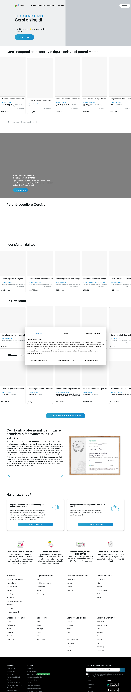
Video (98, 643)
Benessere (42, 618)
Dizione (99, 587)
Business (11, 575)
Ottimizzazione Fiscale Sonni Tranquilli (43, 279)
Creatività (100, 632)
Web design (101, 647)
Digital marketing (45, 575)
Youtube (89, 688)
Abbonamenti (11, 671)
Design (99, 636)
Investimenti (71, 579)
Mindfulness (11, 636)
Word (68, 636)
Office (69, 629)
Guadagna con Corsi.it (34, 677)
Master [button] (60, 6)
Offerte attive (11, 674)
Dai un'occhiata (20, 190)
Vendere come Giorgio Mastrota (95, 99)
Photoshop (100, 650)
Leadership (10, 597)
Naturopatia (41, 639)
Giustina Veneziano (62, 392)
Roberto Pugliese (117, 392)
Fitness (39, 625)
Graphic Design (102, 625)
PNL (98, 583)
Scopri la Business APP (95, 524)
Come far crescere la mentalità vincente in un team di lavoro (24, 99)
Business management (14, 601)
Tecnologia (70, 643)
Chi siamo (30, 668)
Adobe (69, 647)
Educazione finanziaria (78, 575)
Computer (70, 625)
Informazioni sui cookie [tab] (93, 333)
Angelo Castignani (117, 282)
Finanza (69, 583)
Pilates (39, 632)
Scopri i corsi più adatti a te (65, 415)
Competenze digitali (76, 618)
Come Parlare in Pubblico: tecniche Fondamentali (20, 335)
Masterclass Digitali (13, 677)
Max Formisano (7, 338)
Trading (69, 587)
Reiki (38, 636)
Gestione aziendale (13, 612)
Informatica (71, 621)
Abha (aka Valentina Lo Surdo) (94, 282)
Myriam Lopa (115, 338)
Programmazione (73, 639)
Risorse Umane (12, 587)
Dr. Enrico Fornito (35, 282)
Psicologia (10, 632)
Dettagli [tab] (65, 333)
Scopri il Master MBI (35, 524)
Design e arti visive (106, 618)
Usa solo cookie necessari (39, 360)
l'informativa (97, 674)
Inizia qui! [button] (41, 6)
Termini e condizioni (33, 686)
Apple (69, 650)
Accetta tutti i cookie (91, 360)
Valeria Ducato (61, 282)
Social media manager (44, 583)
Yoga (38, 621)
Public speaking (102, 590)
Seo (38, 579)
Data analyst (41, 594)
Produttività (10, 608)
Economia (70, 590)
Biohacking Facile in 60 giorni (12, 279)
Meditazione (11, 625)
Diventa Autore (32, 680)
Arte (98, 629)
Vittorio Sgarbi (61, 102)
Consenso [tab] (38, 333)
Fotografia (100, 621)
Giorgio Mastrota (89, 102)
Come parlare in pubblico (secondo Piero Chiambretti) (49, 100)
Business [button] (50, 6)
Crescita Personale (16, 618)
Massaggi (40, 629)
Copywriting (101, 579)
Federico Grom (116, 102)
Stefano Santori (7, 282)
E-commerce (41, 587)
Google (39, 590)
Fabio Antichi (6, 392)
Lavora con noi (32, 674)
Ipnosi (9, 621)
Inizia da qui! (11, 668)
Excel (68, 632)
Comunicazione (104, 575)
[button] (28, 5)
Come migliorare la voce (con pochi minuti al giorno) (75, 279)
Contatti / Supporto (33, 671)
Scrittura (100, 594)
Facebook (90, 684)
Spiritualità (10, 639)
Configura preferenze (66, 360)
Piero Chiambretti (35, 104)
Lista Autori (30, 683)
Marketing (10, 605)
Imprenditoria (11, 583)
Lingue (99, 597)
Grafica (99, 639)
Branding (10, 594)
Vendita (9, 590)
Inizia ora (24, 37)
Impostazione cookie (34, 689)
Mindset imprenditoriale (15, 579)
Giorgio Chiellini (7, 102)
